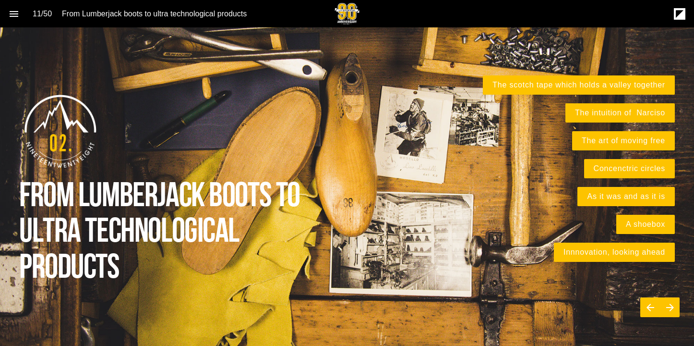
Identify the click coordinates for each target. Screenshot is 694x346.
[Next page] (670, 307)
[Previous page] (650, 307)
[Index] (13, 13)
